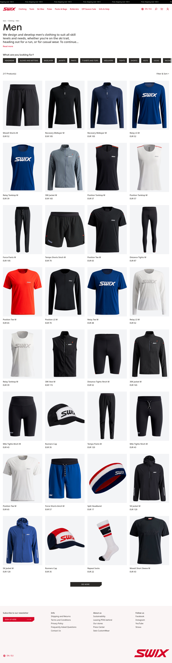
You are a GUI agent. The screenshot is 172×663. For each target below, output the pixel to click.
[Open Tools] (31, 9)
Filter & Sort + (163, 74)
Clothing (11, 21)
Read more (8, 46)
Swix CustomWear (101, 630)
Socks (156, 60)
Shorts (134, 60)
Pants (73, 60)
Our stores (98, 623)
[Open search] (156, 9)
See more (85, 584)
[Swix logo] (9, 9)
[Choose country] (146, 9)
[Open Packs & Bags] (61, 9)
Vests (145, 60)
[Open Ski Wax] (40, 9)
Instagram (140, 620)
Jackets (62, 60)
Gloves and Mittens (29, 60)
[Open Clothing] (23, 9)
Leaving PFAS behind (102, 620)
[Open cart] (161, 9)
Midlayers (108, 60)
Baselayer (48, 60)
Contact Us (56, 630)
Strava (138, 627)
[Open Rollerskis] (74, 9)
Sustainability (99, 616)
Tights (122, 60)
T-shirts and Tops (90, 60)
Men (17, 21)
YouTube (139, 623)
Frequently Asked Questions (63, 627)
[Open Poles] (49, 9)
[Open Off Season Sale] (89, 9)
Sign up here (18, 619)
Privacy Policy (57, 623)
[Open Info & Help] (104, 9)
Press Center (99, 627)
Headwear (9, 60)
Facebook (140, 616)
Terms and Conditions (61, 620)
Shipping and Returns (61, 616)
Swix (4, 21)
